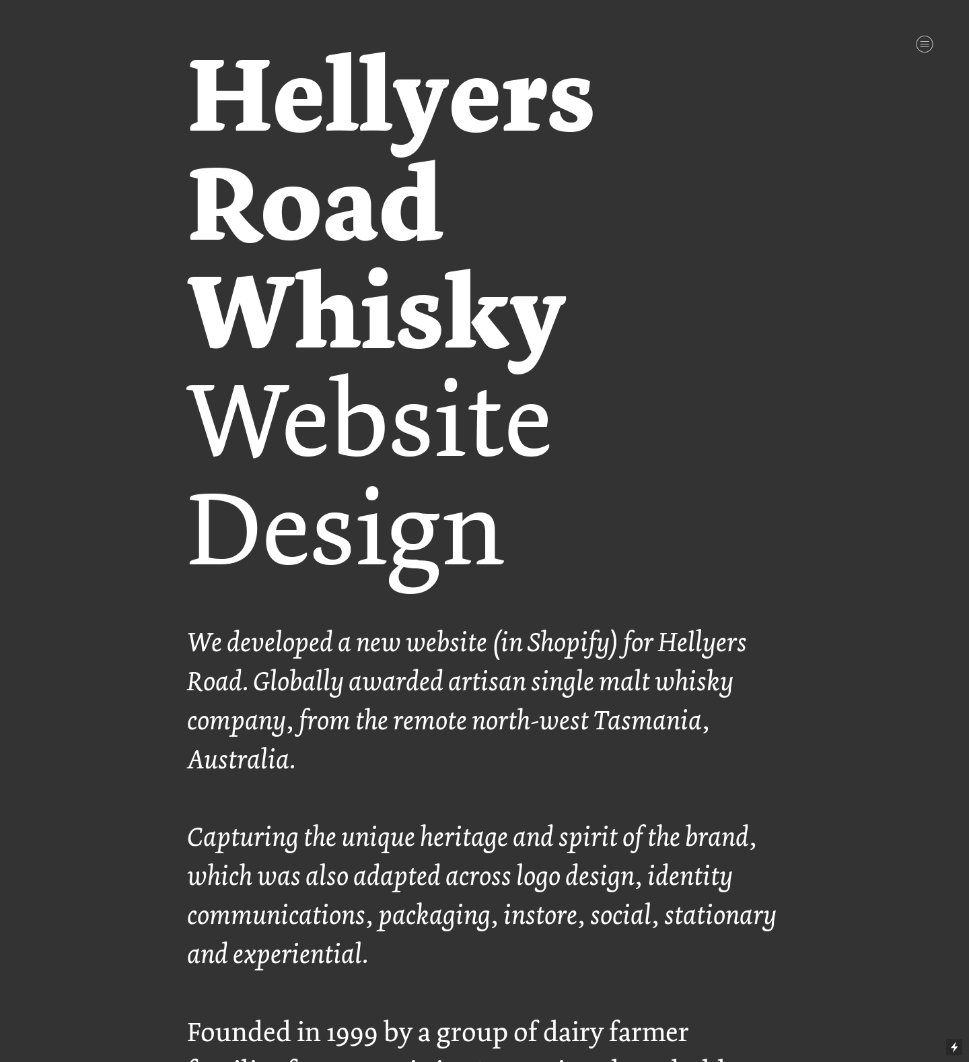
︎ (924, 44)
